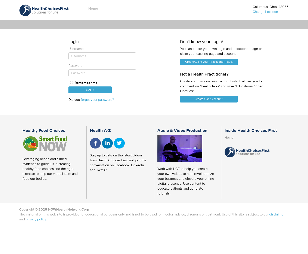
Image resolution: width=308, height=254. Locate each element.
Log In (90, 90)
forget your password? (97, 100)
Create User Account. (209, 99)
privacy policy (36, 219)
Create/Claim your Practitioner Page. (209, 62)
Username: (76, 49)
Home (93, 8)
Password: (75, 66)
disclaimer (276, 214)
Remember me (86, 83)
